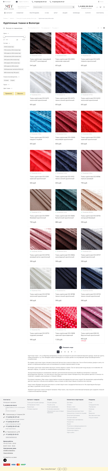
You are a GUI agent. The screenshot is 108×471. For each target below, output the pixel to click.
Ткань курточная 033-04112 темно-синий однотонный (64, 177)
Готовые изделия (32, 409)
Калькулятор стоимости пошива (76, 413)
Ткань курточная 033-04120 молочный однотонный (90, 99)
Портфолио (92, 407)
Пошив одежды (52, 402)
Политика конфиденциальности (76, 426)
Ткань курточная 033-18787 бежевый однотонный (39, 217)
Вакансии (92, 413)
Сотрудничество (94, 405)
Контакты (6, 399)
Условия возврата (72, 409)
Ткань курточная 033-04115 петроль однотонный (90, 60)
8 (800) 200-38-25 (86, 6)
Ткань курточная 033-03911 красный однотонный (39, 177)
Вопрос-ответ (71, 407)
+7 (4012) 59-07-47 (58, 2)
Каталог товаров (33, 399)
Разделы (92, 399)
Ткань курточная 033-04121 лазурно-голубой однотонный (39, 139)
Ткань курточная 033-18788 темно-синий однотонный (65, 295)
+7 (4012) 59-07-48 (12, 426)
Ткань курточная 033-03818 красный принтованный (65, 334)
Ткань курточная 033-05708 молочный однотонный (40, 295)
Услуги (49, 399)
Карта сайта (70, 432)
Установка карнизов (53, 409)
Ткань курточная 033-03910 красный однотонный (90, 138)
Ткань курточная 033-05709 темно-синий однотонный (91, 295)
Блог (90, 411)
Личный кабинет (72, 417)
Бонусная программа (73, 415)
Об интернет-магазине (74, 428)
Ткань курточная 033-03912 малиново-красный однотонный (65, 61)
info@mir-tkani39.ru (23, 1)
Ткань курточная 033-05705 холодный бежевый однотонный (90, 218)
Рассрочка (70, 422)
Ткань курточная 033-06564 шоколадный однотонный (65, 256)
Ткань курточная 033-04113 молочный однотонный (39, 99)
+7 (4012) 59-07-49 (40, 2)
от (4, 39)
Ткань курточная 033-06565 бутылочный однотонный (65, 217)
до (17, 39)
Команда (91, 409)
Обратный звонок (11, 437)
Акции (69, 424)
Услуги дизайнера (52, 407)
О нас (90, 402)
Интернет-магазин (9, 402)
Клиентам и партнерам (75, 399)
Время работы (8, 441)
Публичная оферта (72, 430)
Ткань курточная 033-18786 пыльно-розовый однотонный (90, 179)
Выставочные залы (94, 415)
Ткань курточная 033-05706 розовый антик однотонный (40, 256)
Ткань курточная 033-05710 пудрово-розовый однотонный (39, 335)
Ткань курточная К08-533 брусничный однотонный (90, 334)
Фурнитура (30, 407)
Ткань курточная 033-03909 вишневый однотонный (65, 138)
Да (59, 469)
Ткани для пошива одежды (35, 402)
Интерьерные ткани (33, 405)
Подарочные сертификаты (75, 419)
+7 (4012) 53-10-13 (12, 434)
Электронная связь (9, 448)
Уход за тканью (93, 417)
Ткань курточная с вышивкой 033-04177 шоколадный (40, 60)
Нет (65, 469)
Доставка (70, 402)
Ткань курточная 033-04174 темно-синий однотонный (65, 99)
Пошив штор (51, 405)
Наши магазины (8, 453)
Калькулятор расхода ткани (75, 411)
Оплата (69, 405)
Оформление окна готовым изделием (55, 411)
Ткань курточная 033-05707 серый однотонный (91, 256)
